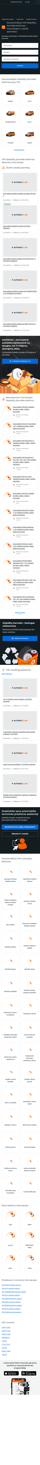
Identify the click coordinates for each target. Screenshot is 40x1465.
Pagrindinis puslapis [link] (8, 19)
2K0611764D (6, 1351)
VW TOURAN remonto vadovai (12, 1299)
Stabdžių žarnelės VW (21, 361)
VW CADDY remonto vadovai (11, 1302)
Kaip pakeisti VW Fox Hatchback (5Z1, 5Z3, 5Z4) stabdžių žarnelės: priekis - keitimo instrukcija (24, 599)
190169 (4, 1355)
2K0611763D (6, 1334)
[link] (20, 186)
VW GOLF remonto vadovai (11, 1288)
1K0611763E (6, 1327)
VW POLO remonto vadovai (11, 1295)
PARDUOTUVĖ (16, 2)
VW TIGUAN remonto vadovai (11, 1312)
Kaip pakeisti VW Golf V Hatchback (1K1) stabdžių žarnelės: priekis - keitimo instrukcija (24, 426)
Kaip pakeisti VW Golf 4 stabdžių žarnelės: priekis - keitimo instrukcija (23, 409)
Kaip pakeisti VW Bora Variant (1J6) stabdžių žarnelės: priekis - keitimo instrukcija (23, 546)
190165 (4, 1348)
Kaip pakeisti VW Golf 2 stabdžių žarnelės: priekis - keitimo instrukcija (23, 495)
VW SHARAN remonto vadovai (12, 1305)
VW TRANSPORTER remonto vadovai (14, 1292)
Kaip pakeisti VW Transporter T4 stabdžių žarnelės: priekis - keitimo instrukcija (24, 443)
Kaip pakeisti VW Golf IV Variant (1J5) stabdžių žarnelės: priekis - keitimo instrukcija (23, 512)
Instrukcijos (20, 19)
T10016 (4, 1341)
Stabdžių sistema (31, 19)
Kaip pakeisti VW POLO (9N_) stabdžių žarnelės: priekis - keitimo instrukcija (24, 479)
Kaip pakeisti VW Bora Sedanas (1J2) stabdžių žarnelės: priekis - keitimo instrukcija (23, 529)
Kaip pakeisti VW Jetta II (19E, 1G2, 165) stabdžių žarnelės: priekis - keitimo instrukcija (24, 582)
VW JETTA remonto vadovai (11, 1309)
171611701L (6, 1344)
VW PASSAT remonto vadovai (11, 1285)
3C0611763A (6, 1331)
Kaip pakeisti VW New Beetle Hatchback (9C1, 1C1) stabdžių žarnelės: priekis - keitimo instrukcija (23, 564)
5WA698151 (6, 1338)
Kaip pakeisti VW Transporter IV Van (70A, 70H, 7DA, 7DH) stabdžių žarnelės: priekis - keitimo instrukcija (24, 460)
